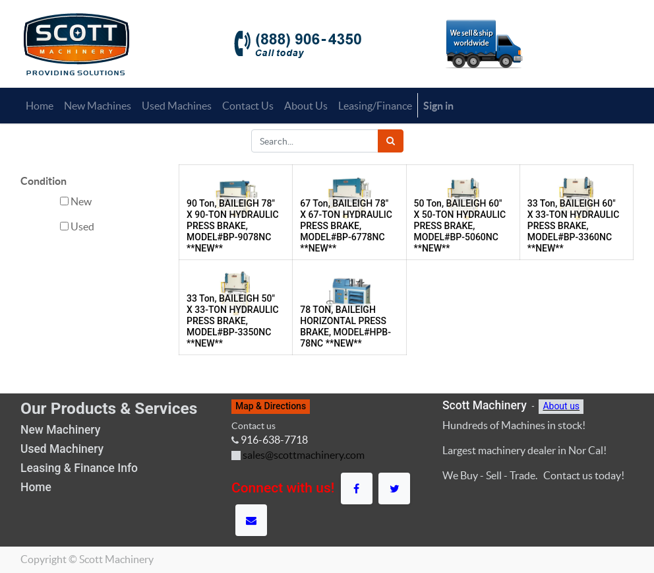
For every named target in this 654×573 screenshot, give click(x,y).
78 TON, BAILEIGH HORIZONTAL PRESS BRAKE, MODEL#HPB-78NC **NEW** (345, 326)
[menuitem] (39, 105)
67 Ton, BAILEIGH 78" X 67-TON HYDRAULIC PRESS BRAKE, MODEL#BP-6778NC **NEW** (346, 225)
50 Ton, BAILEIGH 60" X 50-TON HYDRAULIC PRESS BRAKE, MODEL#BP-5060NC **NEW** (460, 225)
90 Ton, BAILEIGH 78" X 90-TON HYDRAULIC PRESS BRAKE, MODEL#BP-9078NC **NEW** (233, 225)
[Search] (390, 140)
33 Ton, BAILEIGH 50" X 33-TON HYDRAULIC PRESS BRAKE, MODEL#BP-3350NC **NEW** (233, 320)
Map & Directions (270, 406)
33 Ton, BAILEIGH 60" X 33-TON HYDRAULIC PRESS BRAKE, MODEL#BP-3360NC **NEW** (573, 225)
